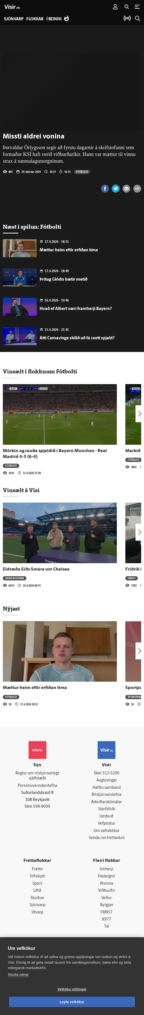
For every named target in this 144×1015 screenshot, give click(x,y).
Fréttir (37, 870)
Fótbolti (82, 171)
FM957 (132, 578)
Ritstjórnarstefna (106, 795)
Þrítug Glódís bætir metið (63, 280)
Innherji (106, 870)
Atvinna (106, 884)
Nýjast (11, 608)
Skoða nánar (18, 974)
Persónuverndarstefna (37, 786)
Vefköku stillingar (72, 989)
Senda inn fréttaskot (106, 838)
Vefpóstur (106, 824)
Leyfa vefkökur (72, 1002)
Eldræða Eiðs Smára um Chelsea (36, 569)
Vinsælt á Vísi (21, 490)
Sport (37, 884)
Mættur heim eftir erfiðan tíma (69, 250)
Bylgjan (106, 906)
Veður (106, 899)
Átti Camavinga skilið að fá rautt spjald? (77, 338)
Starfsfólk (106, 809)
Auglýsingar (106, 780)
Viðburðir (106, 891)
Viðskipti (37, 877)
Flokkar (35, 19)
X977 (106, 920)
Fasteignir (106, 877)
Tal (106, 927)
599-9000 (41, 807)
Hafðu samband (107, 788)
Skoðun (37, 899)
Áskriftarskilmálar (106, 802)
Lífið (37, 891)
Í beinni (53, 19)
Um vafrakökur (107, 831)
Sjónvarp (37, 906)
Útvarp (37, 913)
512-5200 (110, 773)
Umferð (106, 816)
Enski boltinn (14, 578)
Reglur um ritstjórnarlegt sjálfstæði (37, 776)
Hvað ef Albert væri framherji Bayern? (76, 309)
